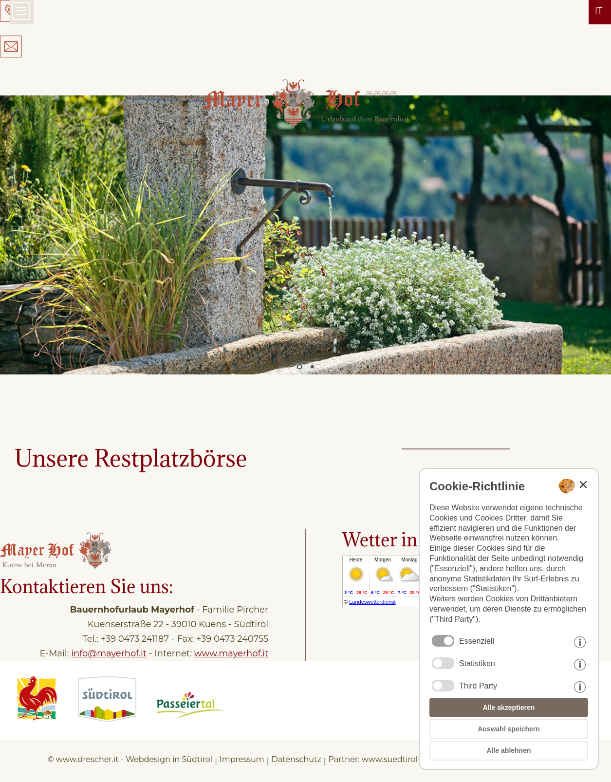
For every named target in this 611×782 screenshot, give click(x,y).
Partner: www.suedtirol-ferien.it (389, 759)
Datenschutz (296, 759)
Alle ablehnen (508, 750)
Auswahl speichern (509, 729)
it (599, 10)
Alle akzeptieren (509, 707)
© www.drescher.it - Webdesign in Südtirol (130, 759)
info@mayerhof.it (109, 653)
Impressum (242, 759)
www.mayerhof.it (231, 653)
